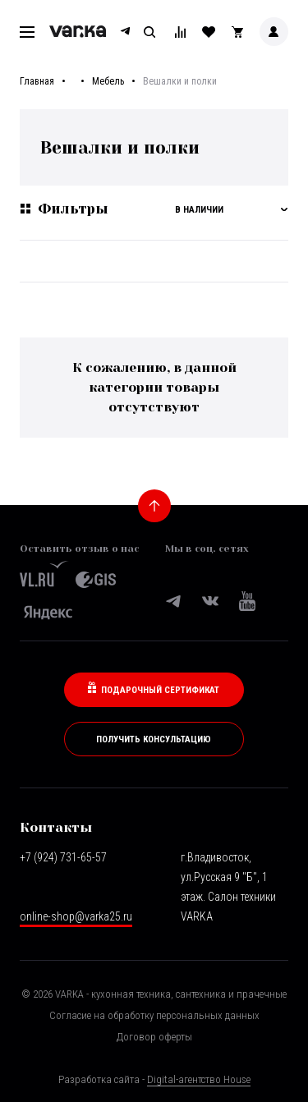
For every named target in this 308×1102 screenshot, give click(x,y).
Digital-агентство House (199, 1079)
